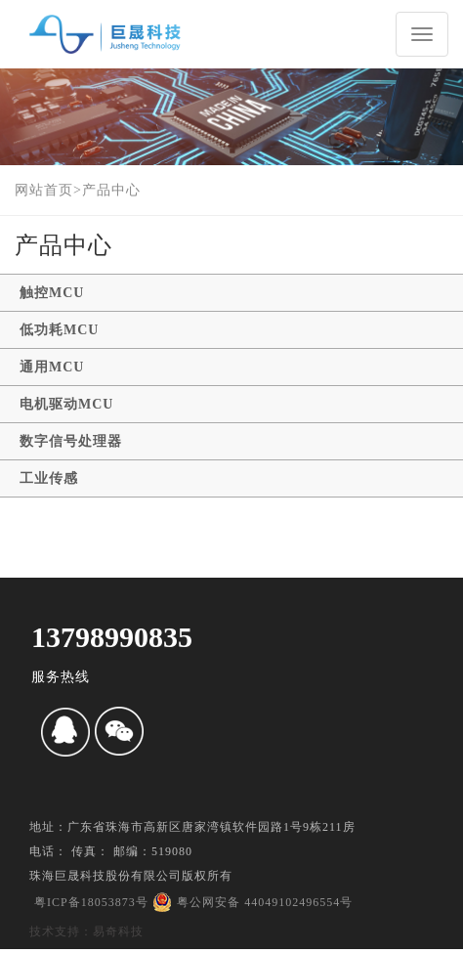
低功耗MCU (59, 330)
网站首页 (44, 190)
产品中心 (111, 190)
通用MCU (52, 367)
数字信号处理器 (71, 441)
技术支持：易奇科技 (86, 931)
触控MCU (52, 292)
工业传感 (49, 478)
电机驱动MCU (66, 404)
